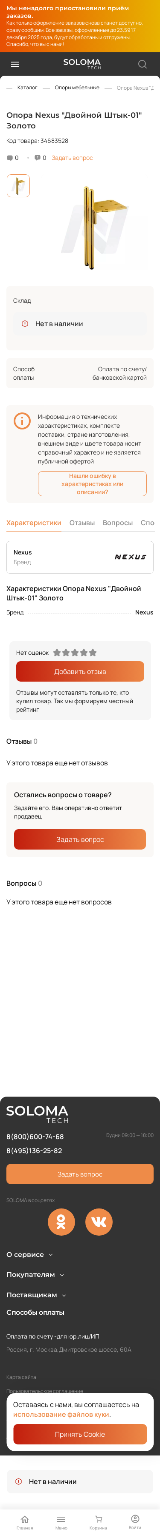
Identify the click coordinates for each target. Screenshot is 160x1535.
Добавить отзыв (80, 671)
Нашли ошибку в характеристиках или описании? (92, 484)
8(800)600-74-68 (35, 1098)
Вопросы (118, 522)
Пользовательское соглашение (44, 1391)
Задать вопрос (72, 158)
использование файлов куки (61, 1414)
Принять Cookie (80, 1434)
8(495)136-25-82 (34, 1112)
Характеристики (33, 522)
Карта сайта (21, 1377)
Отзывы (82, 522)
